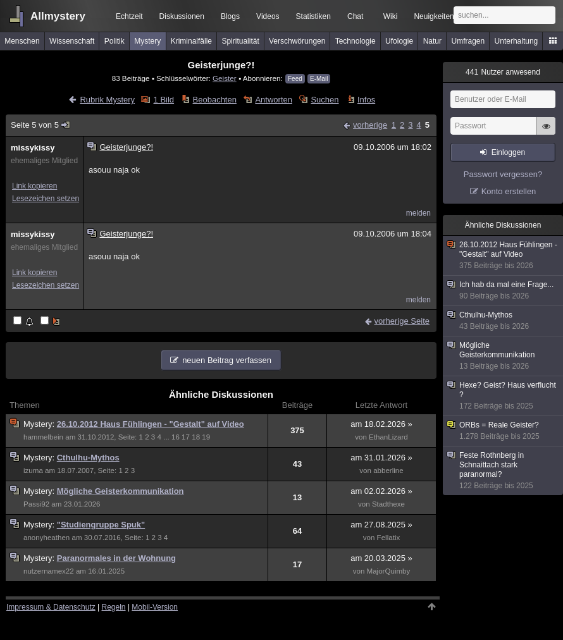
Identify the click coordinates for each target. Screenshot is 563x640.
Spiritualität (240, 41)
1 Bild (164, 99)
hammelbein (43, 437)
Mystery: (40, 424)
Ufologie (399, 41)
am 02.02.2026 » (381, 491)
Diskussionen (181, 16)
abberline (388, 470)
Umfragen (468, 41)
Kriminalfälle (191, 41)
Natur (432, 41)
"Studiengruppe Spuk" (101, 524)
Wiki (390, 16)
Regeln (114, 607)
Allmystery (57, 16)
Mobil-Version (155, 607)
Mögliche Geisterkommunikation (120, 491)
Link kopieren (34, 186)
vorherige (370, 125)
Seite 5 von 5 (41, 125)
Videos (267, 16)
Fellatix (388, 537)
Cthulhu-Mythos (88, 457)
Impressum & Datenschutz (51, 607)
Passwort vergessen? (503, 174)
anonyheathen (46, 537)
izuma (33, 470)
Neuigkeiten (434, 16)
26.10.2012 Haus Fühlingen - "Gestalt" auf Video (150, 424)
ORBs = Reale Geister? (504, 431)
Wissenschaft (71, 41)
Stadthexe (388, 504)
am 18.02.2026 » (381, 424)
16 (175, 437)
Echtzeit (129, 16)
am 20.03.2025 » (381, 558)
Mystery (147, 41)
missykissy (32, 147)
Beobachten (215, 99)
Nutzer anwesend (503, 72)
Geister (225, 78)
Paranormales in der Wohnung (116, 558)
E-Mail (319, 78)
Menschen (21, 41)
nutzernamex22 (48, 571)
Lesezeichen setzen (45, 198)
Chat (355, 16)
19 (206, 437)
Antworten (273, 99)
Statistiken (313, 16)
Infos (366, 99)
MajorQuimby (389, 571)
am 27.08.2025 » (381, 524)
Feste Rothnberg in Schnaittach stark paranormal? (504, 471)
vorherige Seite (402, 321)
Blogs (230, 16)
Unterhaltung (516, 41)
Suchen (324, 99)
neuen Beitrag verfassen (226, 360)
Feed (295, 78)
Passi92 (36, 504)
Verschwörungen (297, 41)
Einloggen (508, 152)
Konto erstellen (508, 191)
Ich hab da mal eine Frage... (504, 290)
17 (186, 437)
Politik (114, 41)
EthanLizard (388, 437)
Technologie (355, 41)
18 (196, 437)
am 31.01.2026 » (381, 457)
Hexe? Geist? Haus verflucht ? (504, 396)
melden (418, 213)
